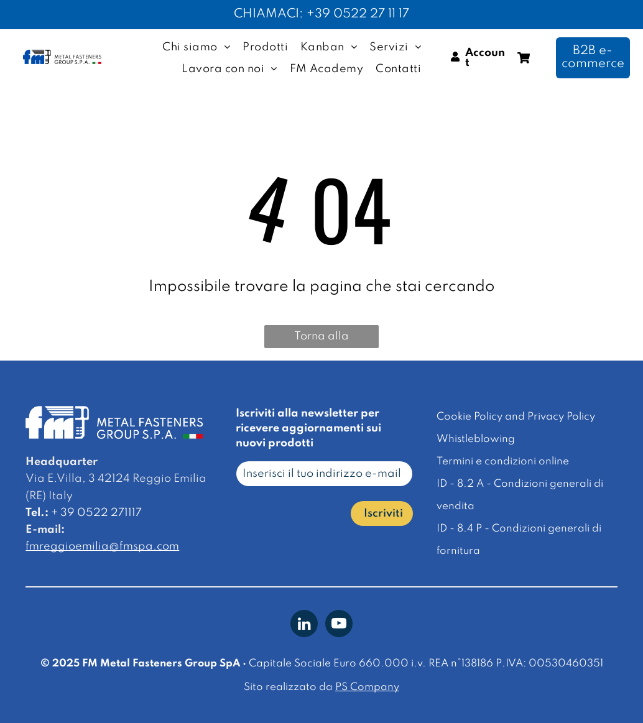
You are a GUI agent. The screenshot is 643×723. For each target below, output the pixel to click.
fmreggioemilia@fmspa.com (102, 546)
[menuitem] (196, 47)
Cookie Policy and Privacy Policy (516, 417)
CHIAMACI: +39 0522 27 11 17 (321, 14)
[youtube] (339, 625)
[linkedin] (304, 625)
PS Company (367, 687)
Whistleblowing (476, 439)
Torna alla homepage (321, 339)
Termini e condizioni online (503, 461)
